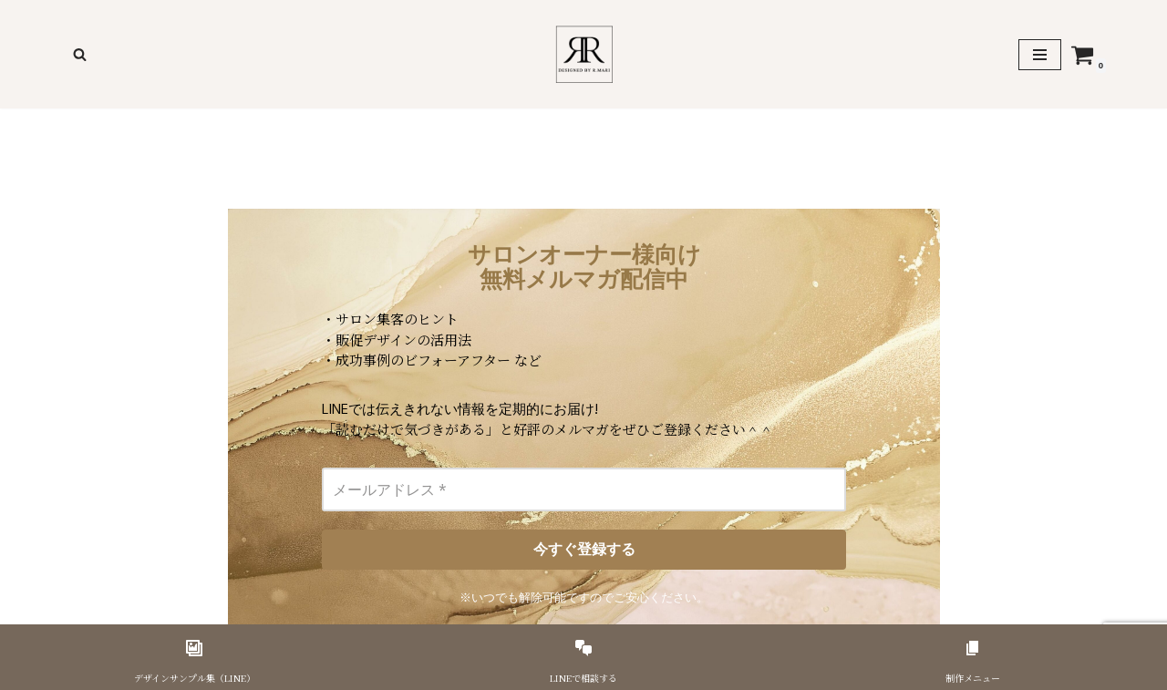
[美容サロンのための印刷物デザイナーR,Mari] (584, 54)
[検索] (80, 54)
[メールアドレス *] (583, 489)
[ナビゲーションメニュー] (1039, 54)
